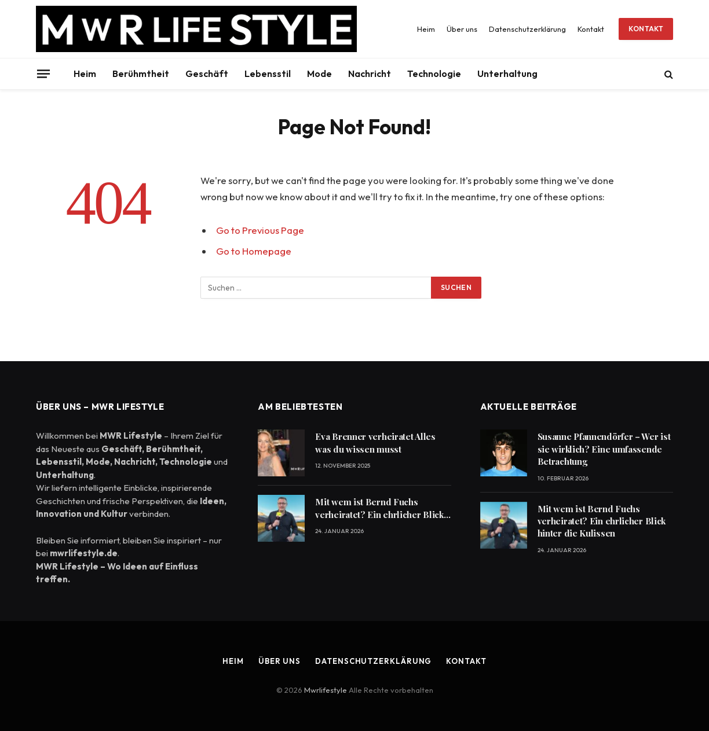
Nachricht (369, 73)
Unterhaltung (507, 73)
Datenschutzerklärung (527, 29)
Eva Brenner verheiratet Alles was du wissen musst (375, 442)
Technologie (434, 73)
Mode (319, 73)
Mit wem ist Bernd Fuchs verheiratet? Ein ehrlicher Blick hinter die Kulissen (379, 508)
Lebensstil (267, 73)
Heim (426, 29)
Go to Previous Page (260, 230)
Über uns (462, 29)
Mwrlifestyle (326, 690)
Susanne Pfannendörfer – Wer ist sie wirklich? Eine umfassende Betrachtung (604, 449)
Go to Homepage (253, 251)
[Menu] (43, 74)
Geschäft (206, 73)
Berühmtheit (140, 73)
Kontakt (591, 29)
